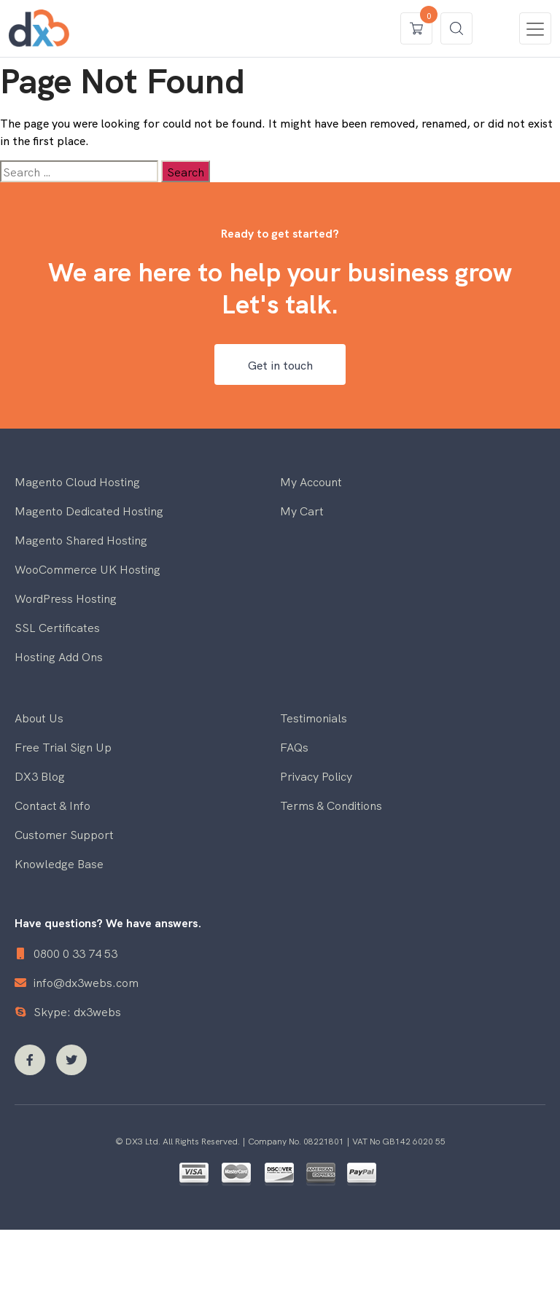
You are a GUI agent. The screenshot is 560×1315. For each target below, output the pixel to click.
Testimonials (313, 717)
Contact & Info (52, 805)
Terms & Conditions (331, 805)
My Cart (302, 510)
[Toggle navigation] (535, 28)
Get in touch (280, 364)
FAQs (294, 746)
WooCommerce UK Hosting (87, 569)
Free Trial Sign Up (63, 746)
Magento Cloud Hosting (77, 481)
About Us (39, 717)
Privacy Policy (316, 776)
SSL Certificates (57, 627)
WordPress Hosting (66, 598)
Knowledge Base (59, 863)
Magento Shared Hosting (81, 539)
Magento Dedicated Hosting (89, 510)
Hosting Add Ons (59, 656)
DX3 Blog (40, 776)
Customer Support (64, 834)
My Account (311, 481)
